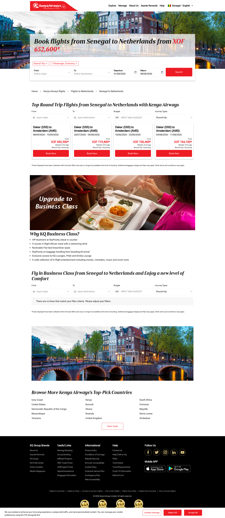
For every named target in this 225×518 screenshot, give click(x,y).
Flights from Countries (147, 491)
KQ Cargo (34, 459)
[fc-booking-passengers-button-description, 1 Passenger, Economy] (63, 63)
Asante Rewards (149, 5)
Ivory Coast (37, 399)
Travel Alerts (118, 463)
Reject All (172, 512)
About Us (133, 5)
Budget (117, 111)
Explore (112, 5)
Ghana (89, 409)
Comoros (144, 404)
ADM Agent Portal (65, 467)
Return (143, 70)
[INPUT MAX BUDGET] (135, 117)
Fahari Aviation (36, 467)
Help (162, 5)
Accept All (193, 512)
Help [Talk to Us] (120, 454)
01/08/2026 (120, 73)
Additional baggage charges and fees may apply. (136, 165)
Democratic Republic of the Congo (49, 409)
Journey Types (161, 111)
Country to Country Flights (92, 491)
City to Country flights (167, 491)
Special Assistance (65, 471)
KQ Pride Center (37, 463)
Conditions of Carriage (95, 454)
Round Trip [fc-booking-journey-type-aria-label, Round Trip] (39, 63)
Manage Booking (64, 450)
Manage (122, 5)
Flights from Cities (129, 491)
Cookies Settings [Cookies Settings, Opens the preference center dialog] (152, 512)
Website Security (92, 459)
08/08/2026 (146, 73)
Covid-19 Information (122, 471)
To (75, 70)
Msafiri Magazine (37, 471)
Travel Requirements (121, 467)
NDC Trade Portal (64, 463)
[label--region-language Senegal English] (181, 6)
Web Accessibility (92, 479)
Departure (118, 70)
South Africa (145, 399)
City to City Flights (112, 491)
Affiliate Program (64, 459)
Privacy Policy (91, 450)
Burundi (89, 404)
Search (179, 72)
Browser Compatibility (94, 463)
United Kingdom (94, 418)
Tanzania (36, 418)
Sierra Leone (146, 413)
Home (35, 91)
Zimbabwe (144, 418)
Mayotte (143, 409)
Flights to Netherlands (82, 91)
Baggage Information (66, 475)
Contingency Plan (92, 475)
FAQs (115, 459)
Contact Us (117, 450)
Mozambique (38, 413)
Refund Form (118, 475)
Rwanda (90, 413)
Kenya (89, 399)
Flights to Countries (57, 491)
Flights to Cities (73, 491)
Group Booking (64, 454)
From (36, 70)
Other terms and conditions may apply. (170, 165)
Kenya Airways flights (54, 91)
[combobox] (50, 74)
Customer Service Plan (94, 471)
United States (38, 404)
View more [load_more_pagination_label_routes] (112, 426)
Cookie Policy (90, 467)
